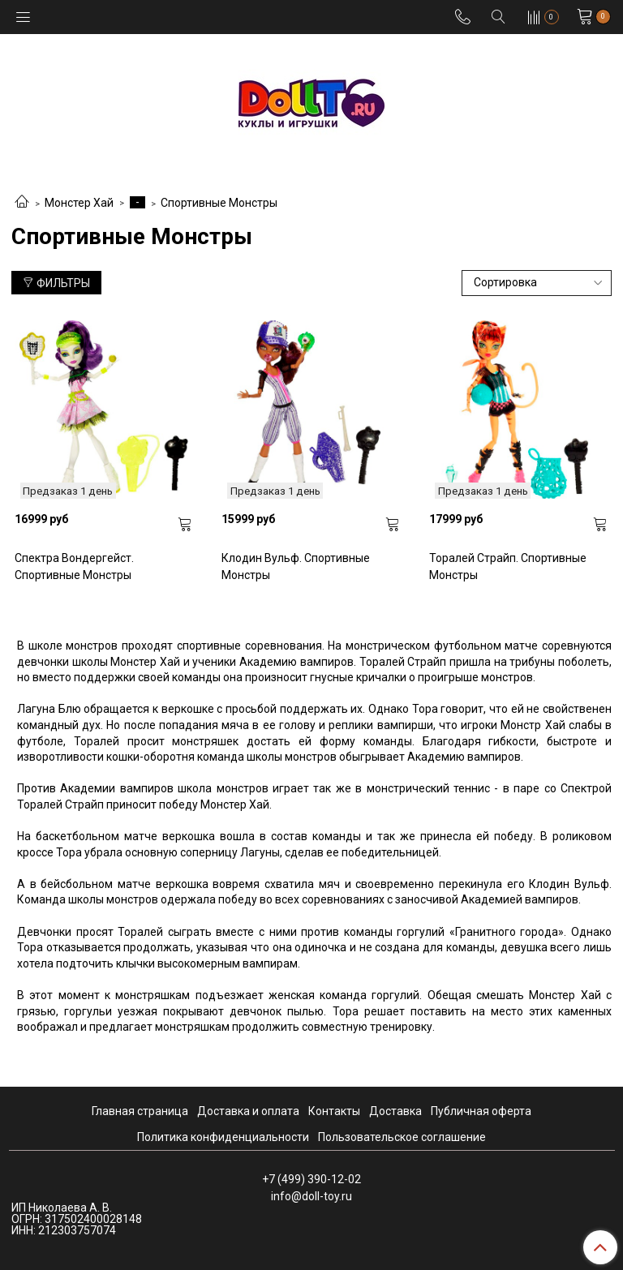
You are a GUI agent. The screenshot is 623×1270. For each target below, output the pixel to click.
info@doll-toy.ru (311, 1196)
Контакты (334, 1111)
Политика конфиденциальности (223, 1137)
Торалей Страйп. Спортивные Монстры (507, 566)
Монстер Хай (79, 202)
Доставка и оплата (248, 1111)
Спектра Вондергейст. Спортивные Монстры (74, 566)
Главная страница (140, 1111)
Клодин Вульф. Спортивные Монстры (295, 566)
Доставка (395, 1111)
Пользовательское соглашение (402, 1137)
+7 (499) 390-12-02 (311, 1179)
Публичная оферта (481, 1111)
